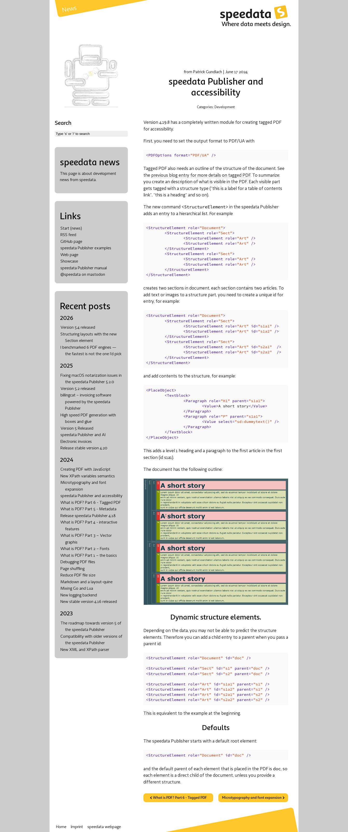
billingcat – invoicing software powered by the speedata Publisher (85, 402)
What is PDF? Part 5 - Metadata (88, 509)
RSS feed (68, 235)
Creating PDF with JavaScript (85, 469)
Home (61, 827)
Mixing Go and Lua (76, 589)
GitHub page (71, 242)
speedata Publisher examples (85, 248)
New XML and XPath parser (84, 650)
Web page (69, 255)
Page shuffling (72, 569)
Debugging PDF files (77, 562)
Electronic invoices (76, 442)
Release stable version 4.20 (83, 448)
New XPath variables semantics (87, 476)
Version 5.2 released (77, 389)
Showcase (69, 261)
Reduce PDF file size (77, 575)
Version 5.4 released (77, 328)
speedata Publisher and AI (83, 435)
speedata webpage (104, 827)
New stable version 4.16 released (88, 602)
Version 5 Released (76, 429)
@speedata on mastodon (82, 275)
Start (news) (71, 228)
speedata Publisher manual (83, 268)
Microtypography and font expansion (252, 798)
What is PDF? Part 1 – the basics (88, 556)
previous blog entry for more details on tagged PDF (200, 175)
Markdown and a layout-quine (86, 582)
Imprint (77, 827)
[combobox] (91, 134)
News (69, 9)
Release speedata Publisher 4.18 (88, 516)
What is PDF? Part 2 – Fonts (84, 549)
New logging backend (78, 595)
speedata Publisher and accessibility (91, 496)
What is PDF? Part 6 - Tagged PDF (90, 503)
